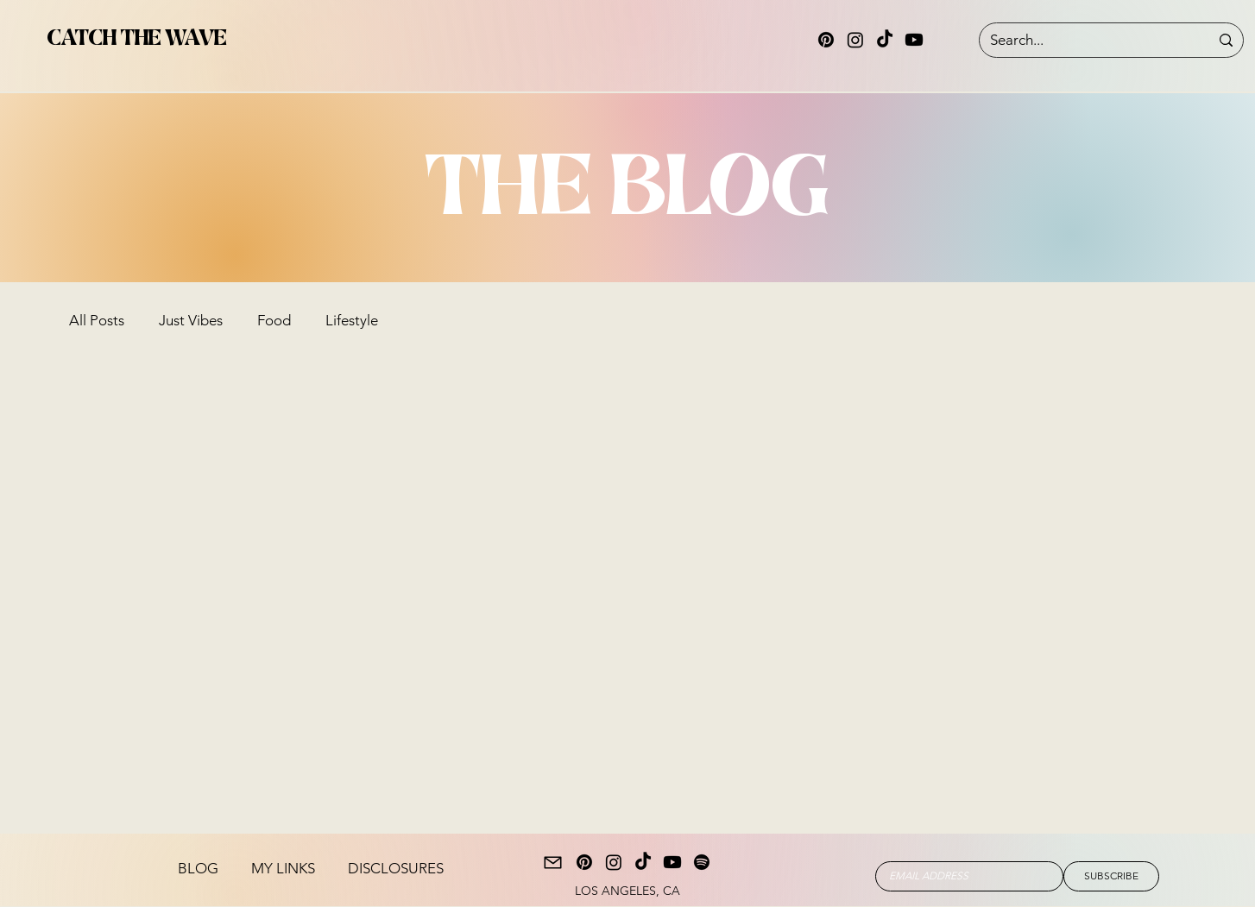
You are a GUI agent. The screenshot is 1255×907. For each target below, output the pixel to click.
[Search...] (1086, 40)
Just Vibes (191, 320)
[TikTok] (884, 39)
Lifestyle (351, 320)
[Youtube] (914, 39)
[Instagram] (855, 39)
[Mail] (553, 862)
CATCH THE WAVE (137, 38)
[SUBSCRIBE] (1111, 876)
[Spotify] (701, 862)
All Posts (96, 320)
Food (274, 320)
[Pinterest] (826, 39)
